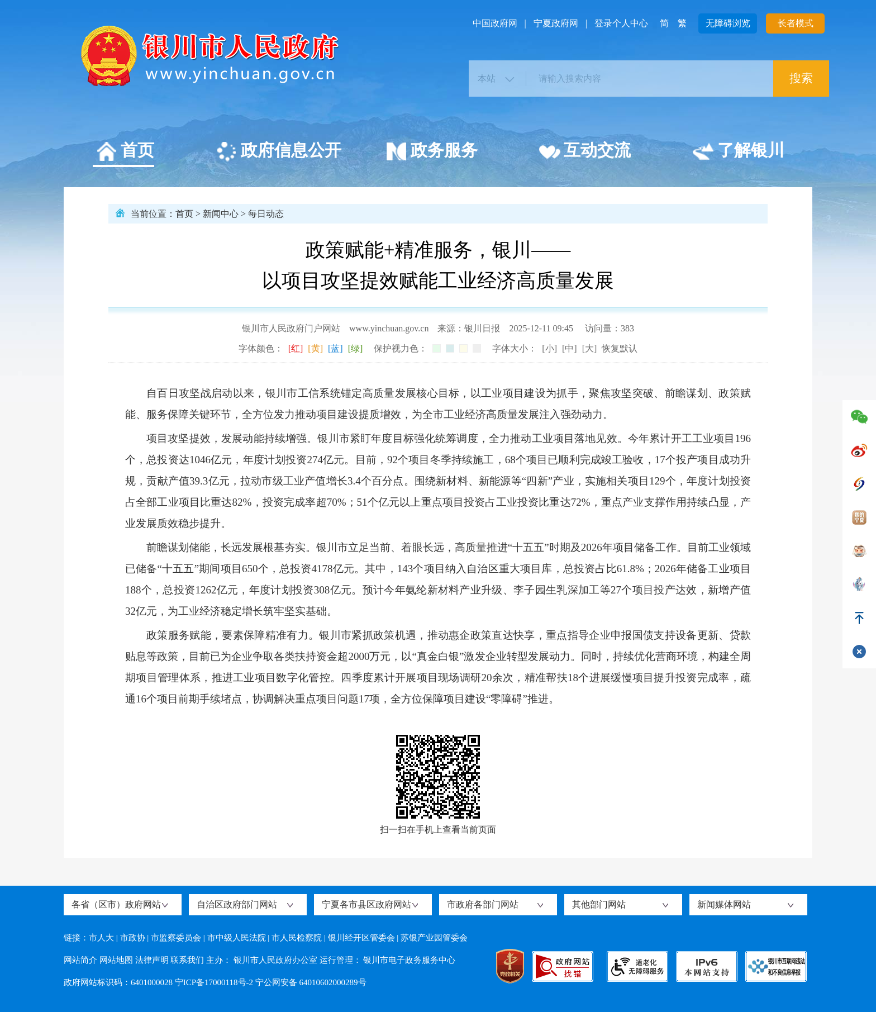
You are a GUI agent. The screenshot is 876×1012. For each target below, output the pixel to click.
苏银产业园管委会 (434, 937)
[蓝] (335, 348)
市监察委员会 (176, 937)
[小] (549, 348)
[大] (589, 348)
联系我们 (187, 960)
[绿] (355, 348)
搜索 (801, 78)
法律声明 (152, 960)
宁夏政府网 (556, 23)
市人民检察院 (297, 937)
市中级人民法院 (236, 937)
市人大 (101, 937)
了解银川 (738, 152)
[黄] (315, 348)
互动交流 (585, 152)
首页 (125, 152)
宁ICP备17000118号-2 (214, 982)
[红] (295, 348)
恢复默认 (619, 348)
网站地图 (116, 960)
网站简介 (80, 960)
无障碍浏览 (728, 23)
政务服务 (431, 152)
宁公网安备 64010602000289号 (310, 982)
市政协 (132, 937)
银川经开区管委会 (361, 937)
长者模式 (795, 23)
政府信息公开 (278, 152)
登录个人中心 (621, 23)
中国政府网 (495, 23)
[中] (569, 348)
